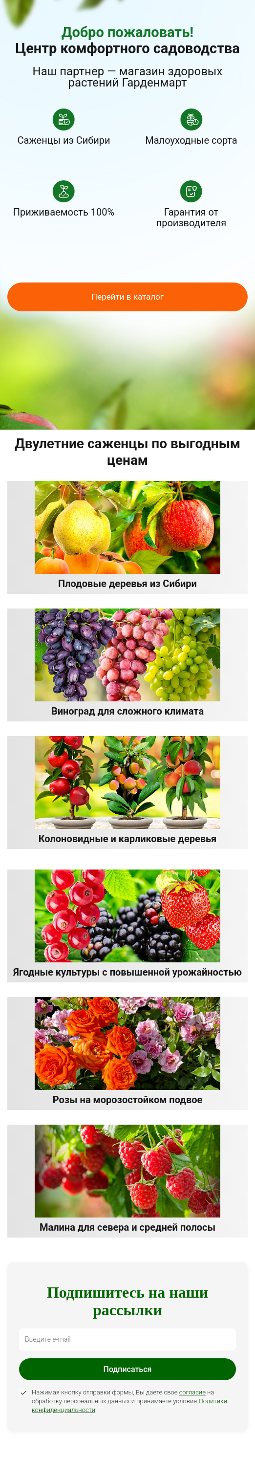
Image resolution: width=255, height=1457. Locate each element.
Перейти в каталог (127, 297)
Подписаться (128, 1369)
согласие (192, 1392)
